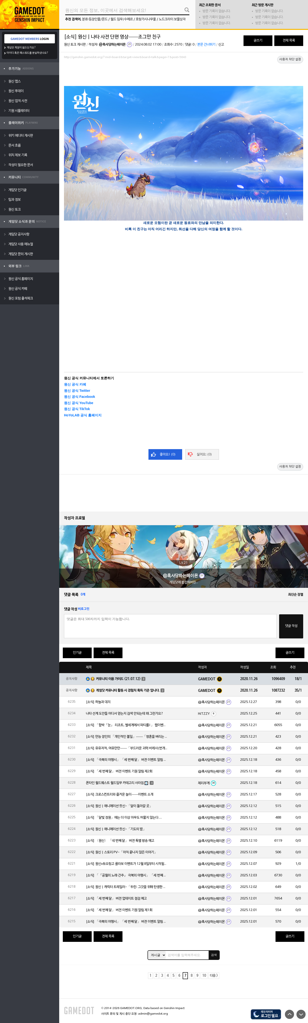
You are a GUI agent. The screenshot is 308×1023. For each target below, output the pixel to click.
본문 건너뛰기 (206, 44)
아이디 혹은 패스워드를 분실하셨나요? (27, 53)
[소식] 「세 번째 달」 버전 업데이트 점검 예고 (116, 898)
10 (204, 975)
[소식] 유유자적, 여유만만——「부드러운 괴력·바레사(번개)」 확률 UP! (127, 748)
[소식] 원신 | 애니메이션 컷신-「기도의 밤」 (116, 829)
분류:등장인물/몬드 (95, 19)
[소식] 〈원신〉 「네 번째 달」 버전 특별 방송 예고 (120, 841)
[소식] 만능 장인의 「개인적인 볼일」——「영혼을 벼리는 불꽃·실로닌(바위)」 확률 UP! (127, 737)
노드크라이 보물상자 (172, 19)
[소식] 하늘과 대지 (98, 702)
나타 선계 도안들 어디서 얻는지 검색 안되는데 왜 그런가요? (124, 713)
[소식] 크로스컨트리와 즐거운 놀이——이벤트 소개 (119, 794)
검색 (214, 955)
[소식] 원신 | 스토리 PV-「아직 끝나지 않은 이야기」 (121, 852)
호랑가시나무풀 (146, 19)
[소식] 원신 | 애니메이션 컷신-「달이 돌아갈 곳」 (119, 806)
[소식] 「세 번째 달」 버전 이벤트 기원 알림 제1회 (119, 910)
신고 (221, 44)
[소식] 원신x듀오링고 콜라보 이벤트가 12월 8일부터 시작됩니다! (127, 864)
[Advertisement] (183, 74)
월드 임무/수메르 (121, 19)
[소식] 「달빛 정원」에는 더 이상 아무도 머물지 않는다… (124, 818)
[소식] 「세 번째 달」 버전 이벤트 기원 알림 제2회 (119, 771)
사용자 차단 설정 (290, 59)
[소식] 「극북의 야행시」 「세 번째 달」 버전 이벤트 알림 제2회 (127, 760)
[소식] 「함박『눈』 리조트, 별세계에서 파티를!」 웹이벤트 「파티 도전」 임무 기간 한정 (127, 725)
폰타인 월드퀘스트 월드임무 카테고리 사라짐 (115, 783)
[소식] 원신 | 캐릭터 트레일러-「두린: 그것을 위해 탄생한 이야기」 (127, 887)
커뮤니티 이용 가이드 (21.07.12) (118, 679)
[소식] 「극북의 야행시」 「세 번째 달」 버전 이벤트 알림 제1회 (127, 922)
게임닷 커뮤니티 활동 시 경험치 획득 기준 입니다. (128, 690)
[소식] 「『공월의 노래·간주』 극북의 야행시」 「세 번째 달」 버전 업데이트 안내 (127, 875)
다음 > (214, 975)
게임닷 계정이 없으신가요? (21, 47)
